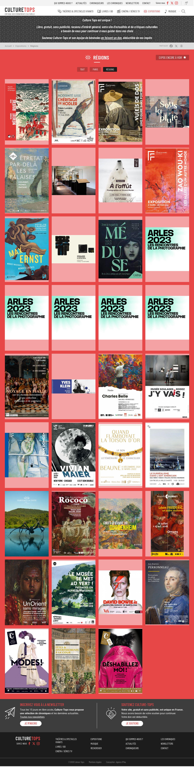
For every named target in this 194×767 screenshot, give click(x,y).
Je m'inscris (31, 724)
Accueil (8, 47)
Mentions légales (95, 763)
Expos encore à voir (170, 58)
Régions (34, 47)
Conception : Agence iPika (116, 763)
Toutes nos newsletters (32, 717)
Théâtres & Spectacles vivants (80, 11)
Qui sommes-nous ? (64, 3)
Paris (95, 70)
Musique (173, 11)
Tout (82, 70)
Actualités (82, 3)
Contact (147, 3)
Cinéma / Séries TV (132, 11)
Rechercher (184, 11)
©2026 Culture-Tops (76, 763)
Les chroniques (116, 3)
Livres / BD (109, 11)
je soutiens (132, 724)
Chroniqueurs (98, 3)
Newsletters (133, 3)
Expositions (156, 11)
